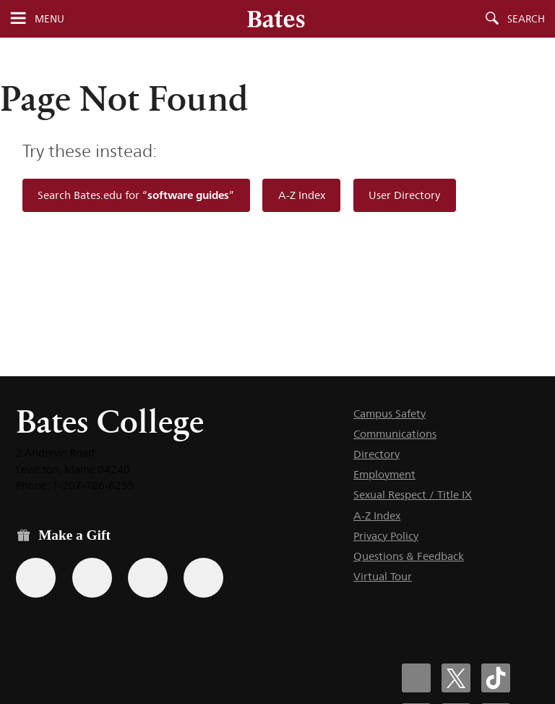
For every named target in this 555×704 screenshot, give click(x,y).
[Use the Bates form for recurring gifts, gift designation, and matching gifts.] (36, 578)
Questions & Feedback (408, 556)
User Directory (404, 195)
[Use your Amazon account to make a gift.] (92, 578)
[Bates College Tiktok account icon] (495, 677)
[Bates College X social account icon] (456, 677)
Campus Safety (389, 413)
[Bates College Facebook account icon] (416, 677)
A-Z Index (301, 195)
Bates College (110, 421)
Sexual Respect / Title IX (412, 494)
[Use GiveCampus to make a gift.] (203, 578)
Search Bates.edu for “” (136, 195)
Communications (394, 434)
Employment (384, 474)
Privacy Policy (385, 536)
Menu (49, 19)
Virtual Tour (382, 576)
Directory (376, 454)
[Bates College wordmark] (276, 19)
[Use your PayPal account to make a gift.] (148, 578)
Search (526, 19)
